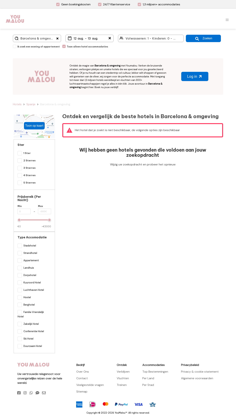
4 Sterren (29, 175)
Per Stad (148, 385)
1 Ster (27, 153)
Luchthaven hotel (33, 290)
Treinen (122, 385)
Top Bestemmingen (155, 372)
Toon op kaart (34, 125)
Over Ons (82, 372)
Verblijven (123, 372)
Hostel (27, 297)
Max (40, 206)
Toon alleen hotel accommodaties (87, 46)
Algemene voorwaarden (197, 378)
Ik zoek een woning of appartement (38, 46)
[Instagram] (25, 393)
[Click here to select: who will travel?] (151, 38)
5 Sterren (29, 182)
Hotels (17, 104)
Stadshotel (29, 245)
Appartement (31, 260)
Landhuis (28, 267)
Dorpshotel (29, 275)
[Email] (44, 393)
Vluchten (123, 378)
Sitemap (81, 391)
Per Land (148, 378)
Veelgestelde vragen (90, 385)
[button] (227, 20)
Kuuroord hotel (32, 282)
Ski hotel (28, 338)
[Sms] (37, 393)
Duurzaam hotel (32, 346)
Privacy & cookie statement (200, 372)
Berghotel (29, 304)
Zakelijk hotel (31, 324)
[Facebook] (19, 393)
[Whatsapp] (31, 393)
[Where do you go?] (37, 38)
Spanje (30, 104)
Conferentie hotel (33, 331)
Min (20, 206)
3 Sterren (29, 167)
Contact (82, 378)
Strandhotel (30, 253)
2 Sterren (29, 160)
